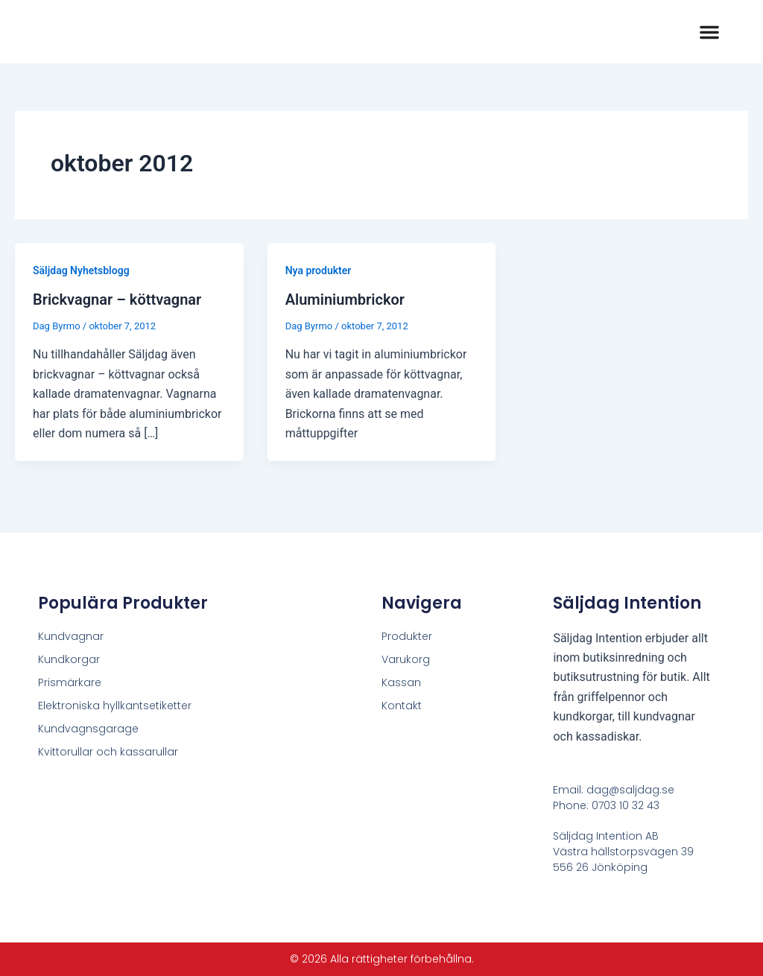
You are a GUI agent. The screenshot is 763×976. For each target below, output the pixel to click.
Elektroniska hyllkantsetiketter (114, 705)
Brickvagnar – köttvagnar (117, 299)
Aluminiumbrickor (345, 299)
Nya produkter (318, 270)
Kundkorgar (69, 659)
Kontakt (402, 705)
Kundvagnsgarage (88, 728)
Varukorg (406, 659)
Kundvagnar (71, 636)
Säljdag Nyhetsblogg (81, 270)
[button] (709, 32)
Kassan (401, 682)
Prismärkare (69, 682)
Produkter (407, 636)
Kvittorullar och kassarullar (108, 751)
